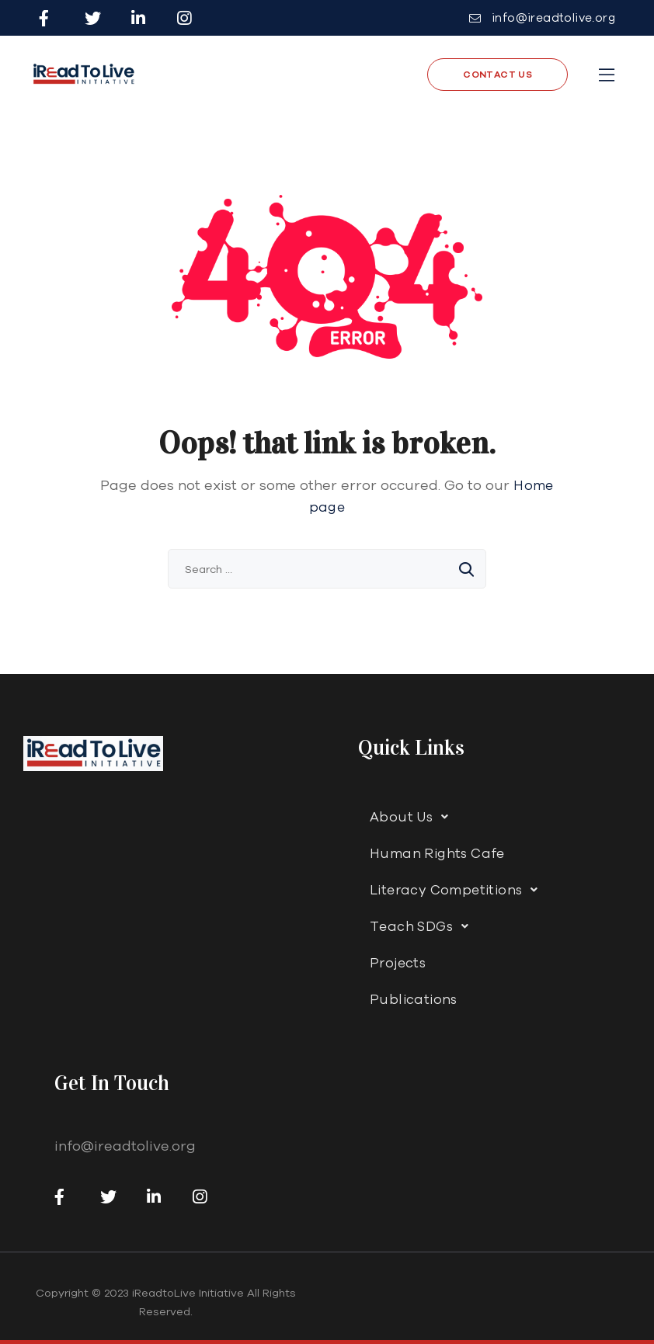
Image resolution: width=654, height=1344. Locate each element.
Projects (398, 962)
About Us (413, 817)
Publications (413, 999)
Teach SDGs (423, 926)
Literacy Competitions (458, 890)
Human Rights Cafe (437, 853)
